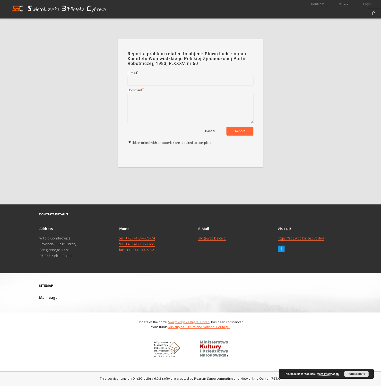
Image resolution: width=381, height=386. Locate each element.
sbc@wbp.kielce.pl (212, 238)
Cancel (210, 131)
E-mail (133, 73)
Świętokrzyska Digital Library (189, 322)
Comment (136, 90)
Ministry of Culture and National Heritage (199, 327)
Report (240, 131)
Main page (48, 297)
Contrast (318, 4)
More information (328, 373)
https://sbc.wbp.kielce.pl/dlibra (301, 238)
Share (343, 4)
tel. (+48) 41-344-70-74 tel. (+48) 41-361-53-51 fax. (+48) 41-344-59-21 (137, 244)
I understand (356, 374)
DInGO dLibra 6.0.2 (147, 379)
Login (367, 4)
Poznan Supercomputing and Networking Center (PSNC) (237, 379)
